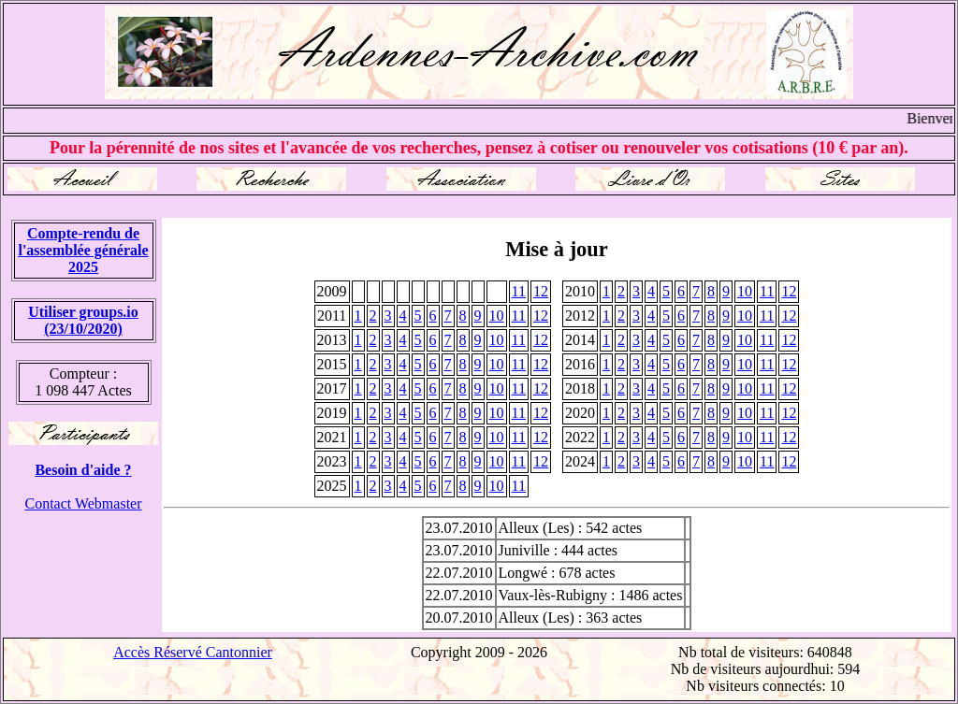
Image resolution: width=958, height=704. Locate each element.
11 (519, 291)
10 (744, 291)
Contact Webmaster (82, 503)
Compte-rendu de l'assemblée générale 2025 (83, 250)
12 (540, 291)
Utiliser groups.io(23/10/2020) (83, 320)
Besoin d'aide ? (83, 470)
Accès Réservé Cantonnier (192, 652)
